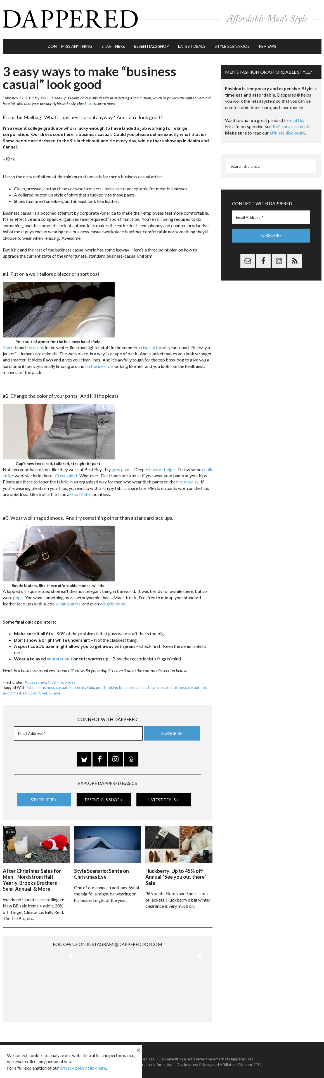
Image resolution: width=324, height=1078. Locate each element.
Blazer (32, 684)
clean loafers (68, 601)
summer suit (59, 656)
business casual (53, 684)
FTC (257, 1061)
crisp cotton (150, 344)
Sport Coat (38, 690)
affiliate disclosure (287, 130)
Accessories (35, 679)
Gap (90, 684)
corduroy (35, 344)
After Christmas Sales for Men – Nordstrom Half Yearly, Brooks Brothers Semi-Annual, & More (32, 876)
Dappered (162, 18)
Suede (54, 690)
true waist (188, 479)
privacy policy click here (83, 1067)
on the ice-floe (99, 363)
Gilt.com (244, 1061)
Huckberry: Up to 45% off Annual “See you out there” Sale (176, 873)
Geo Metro (81, 491)
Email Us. (295, 117)
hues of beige (162, 466)
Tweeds (10, 344)
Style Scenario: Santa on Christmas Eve (101, 870)
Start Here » (44, 797)
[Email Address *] (78, 731)
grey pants (122, 466)
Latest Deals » (163, 797)
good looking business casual (121, 684)
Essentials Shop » (103, 797)
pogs (18, 595)
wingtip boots (113, 601)
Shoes (70, 679)
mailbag (20, 690)
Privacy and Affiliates (217, 1061)
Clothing (55, 679)
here (89, 101)
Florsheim (76, 684)
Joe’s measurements (291, 123)
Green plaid (66, 473)
